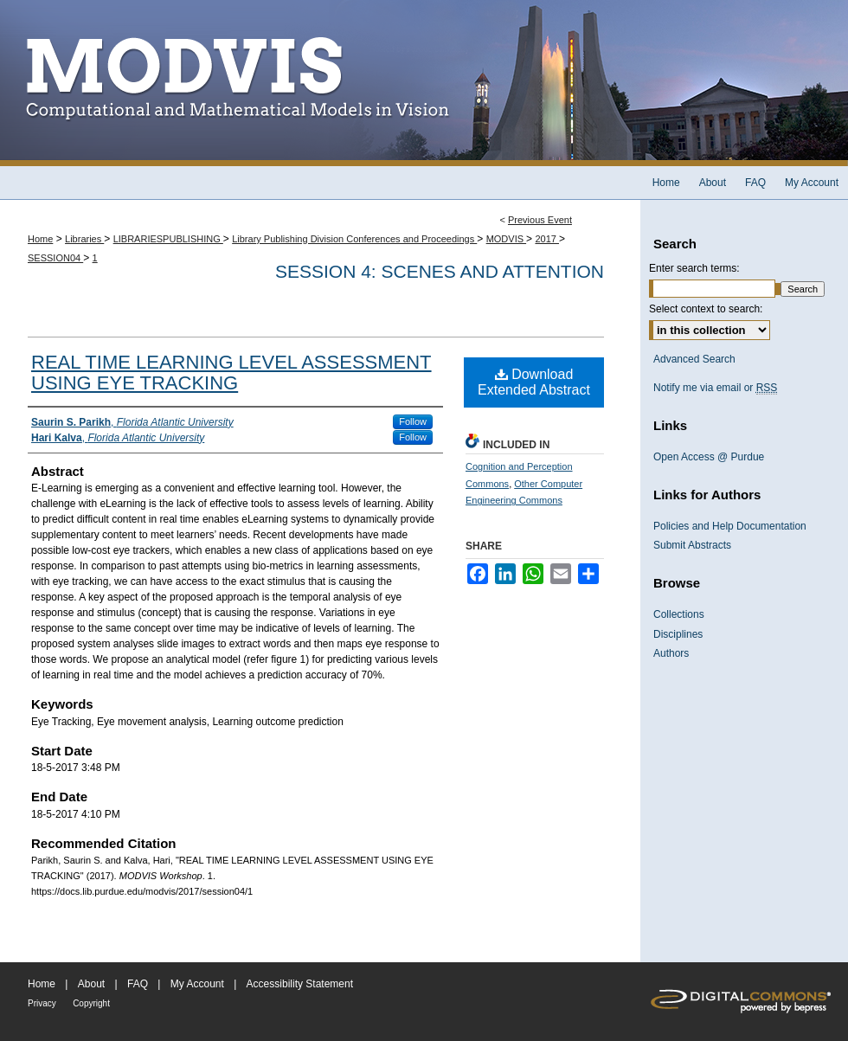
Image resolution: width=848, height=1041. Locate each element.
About (91, 984)
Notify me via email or (715, 388)
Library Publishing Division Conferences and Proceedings (354, 239)
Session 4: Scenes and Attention (439, 271)
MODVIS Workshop (424, 83)
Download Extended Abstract (534, 382)
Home (40, 239)
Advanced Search (694, 359)
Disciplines (678, 634)
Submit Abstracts (692, 545)
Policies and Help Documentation (729, 526)
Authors (671, 653)
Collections (678, 614)
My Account (197, 984)
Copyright (91, 1003)
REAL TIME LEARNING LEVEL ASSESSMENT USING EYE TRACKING (231, 372)
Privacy (42, 1003)
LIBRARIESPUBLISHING (168, 239)
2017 (547, 239)
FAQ (137, 984)
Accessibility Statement (300, 984)
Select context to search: (705, 309)
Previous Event (540, 220)
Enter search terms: (694, 268)
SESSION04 (55, 258)
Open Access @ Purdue (708, 457)
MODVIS (506, 239)
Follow (413, 421)
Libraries (84, 239)
